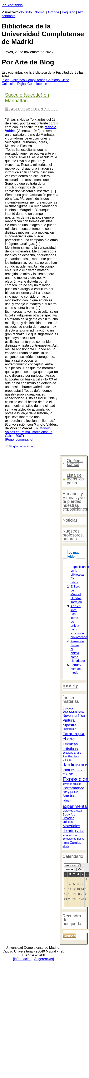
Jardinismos (75, 764)
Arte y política (70, 792)
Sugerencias (43, 959)
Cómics (75, 843)
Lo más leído (73, 554)
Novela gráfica (74, 716)
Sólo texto (24, 12)
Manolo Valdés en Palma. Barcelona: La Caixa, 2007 (28, 432)
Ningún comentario (21, 446)
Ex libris (79, 831)
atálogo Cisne (57, 80)
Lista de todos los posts (75, 479)
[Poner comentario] (19, 439)
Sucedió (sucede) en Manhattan (27, 97)
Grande (53, 12)
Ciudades (68, 708)
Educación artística (73, 711)
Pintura (69, 770)
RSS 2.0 (70, 686)
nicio (5, 80)
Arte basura (71, 796)
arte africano (71, 835)
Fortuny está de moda (75, 668)
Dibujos (67, 759)
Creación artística (68, 819)
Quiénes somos (75, 462)
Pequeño (68, 12)
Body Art (69, 814)
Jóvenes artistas (72, 783)
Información (22, 959)
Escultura (73, 756)
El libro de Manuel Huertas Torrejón (76, 594)
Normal (40, 12)
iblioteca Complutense (27, 80)
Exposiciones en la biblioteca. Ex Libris (79, 574)
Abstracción (69, 728)
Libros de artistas (72, 810)
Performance (73, 788)
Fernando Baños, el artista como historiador (77, 650)
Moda (66, 846)
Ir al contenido (12, 5)
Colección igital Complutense (24, 84)
